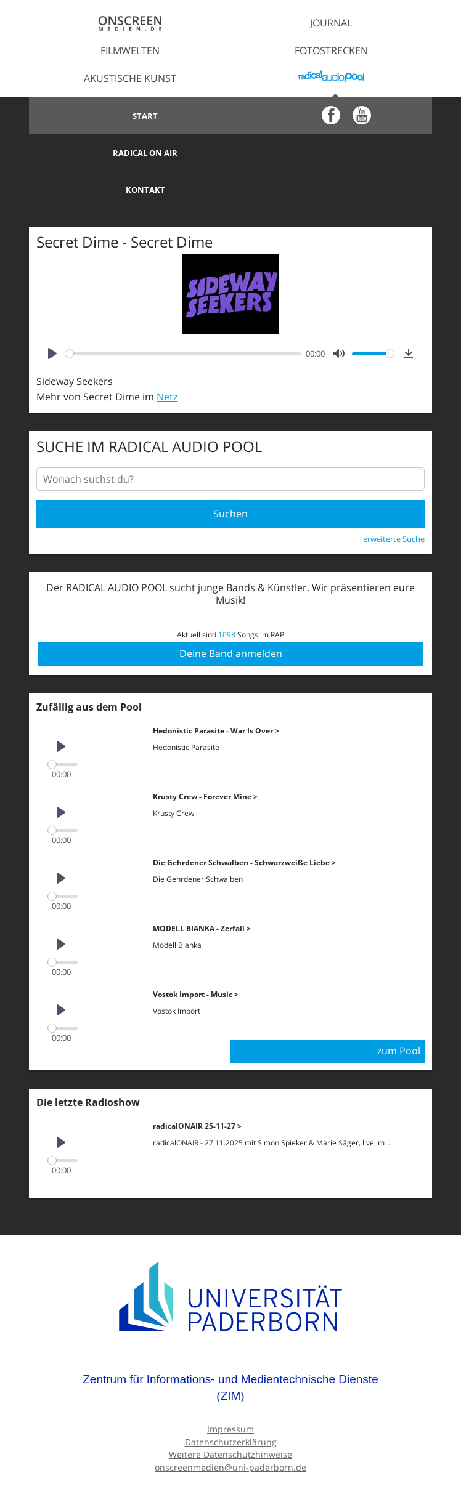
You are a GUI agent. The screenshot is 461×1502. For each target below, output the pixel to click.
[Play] (52, 317)
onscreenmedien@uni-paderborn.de (230, 1429)
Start (129, 115)
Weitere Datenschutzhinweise (230, 1417)
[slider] (183, 317)
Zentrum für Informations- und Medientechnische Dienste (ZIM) (230, 1350)
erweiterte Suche (394, 501)
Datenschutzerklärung (231, 1404)
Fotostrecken (331, 50)
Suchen (230, 476)
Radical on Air (331, 115)
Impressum (230, 1391)
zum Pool (398, 1013)
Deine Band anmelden (230, 616)
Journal (331, 23)
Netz (167, 359)
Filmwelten (130, 50)
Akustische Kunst (130, 78)
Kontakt (130, 152)
